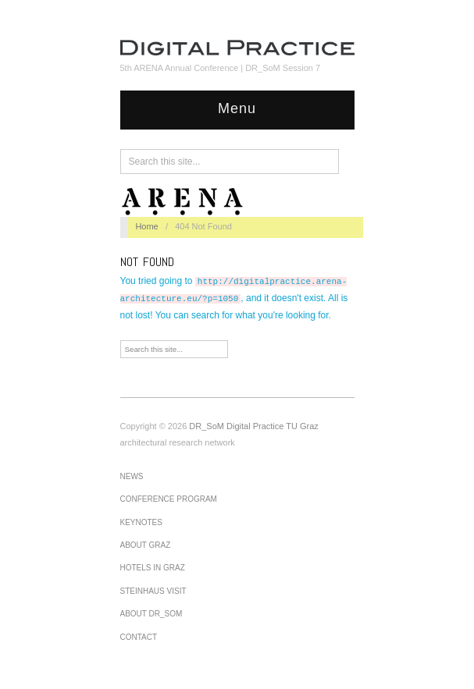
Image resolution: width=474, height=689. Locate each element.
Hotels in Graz (152, 567)
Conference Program (168, 499)
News (132, 476)
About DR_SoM (151, 613)
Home (146, 226)
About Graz (145, 545)
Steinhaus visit (153, 591)
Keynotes (141, 522)
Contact (139, 637)
